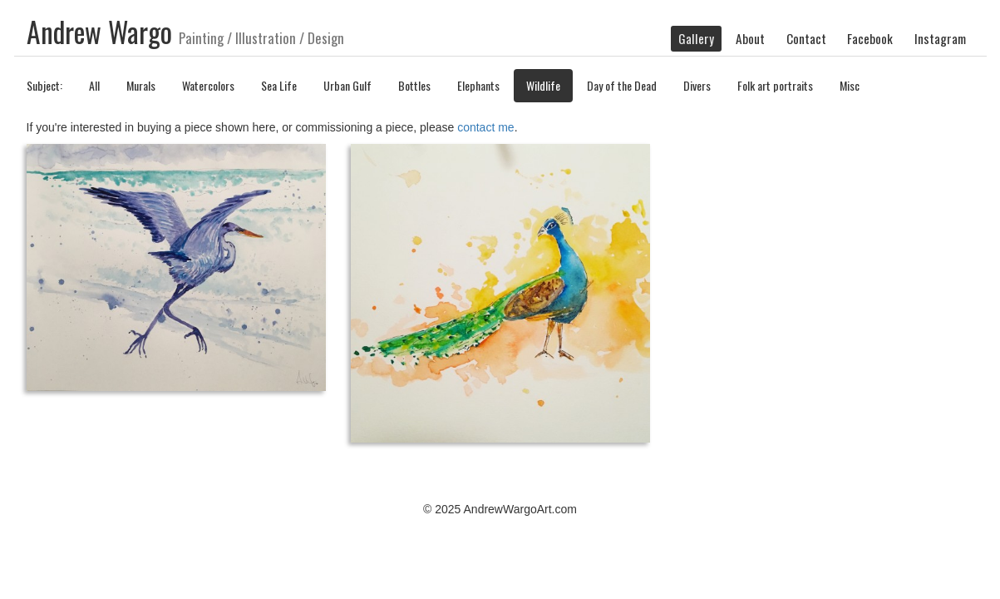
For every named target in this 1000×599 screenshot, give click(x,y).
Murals (140, 85)
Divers (697, 85)
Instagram (940, 38)
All (94, 85)
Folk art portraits (775, 85)
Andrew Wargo (99, 31)
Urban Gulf (347, 85)
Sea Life (279, 85)
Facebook (870, 38)
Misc (850, 85)
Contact (806, 38)
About (750, 38)
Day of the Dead (622, 85)
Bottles (414, 85)
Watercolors (208, 85)
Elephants (478, 85)
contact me (485, 127)
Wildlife (543, 85)
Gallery (696, 38)
